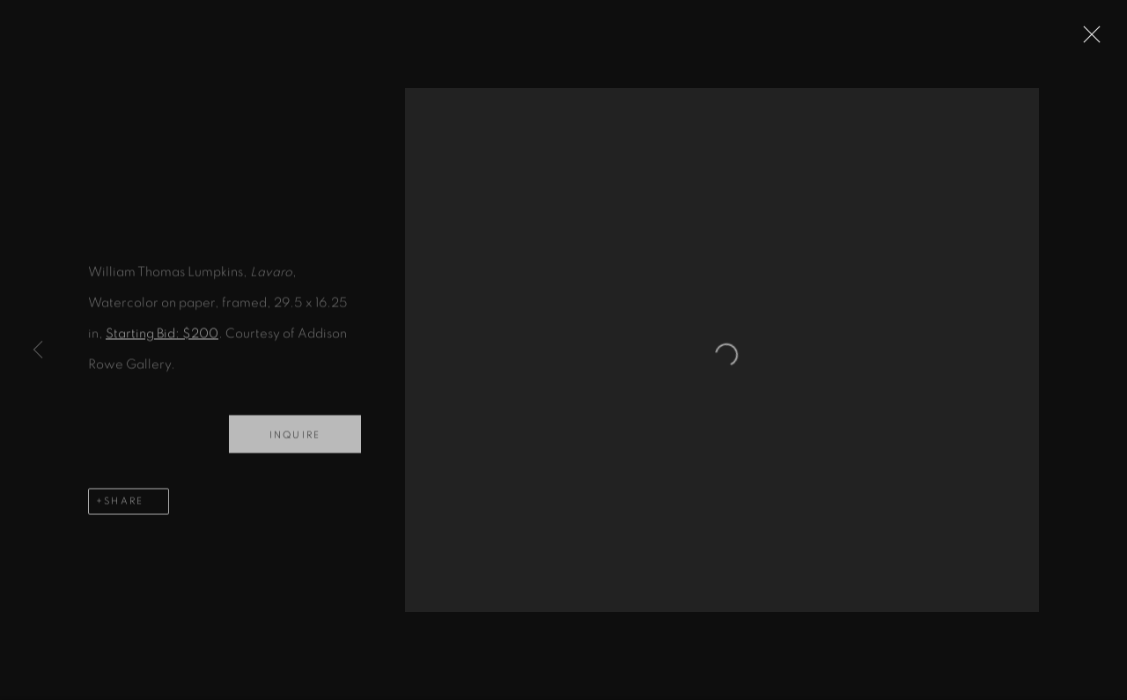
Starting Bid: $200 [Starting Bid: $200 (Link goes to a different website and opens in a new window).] (162, 340)
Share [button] (124, 507)
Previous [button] (38, 350)
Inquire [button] (294, 441)
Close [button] (1105, 39)
